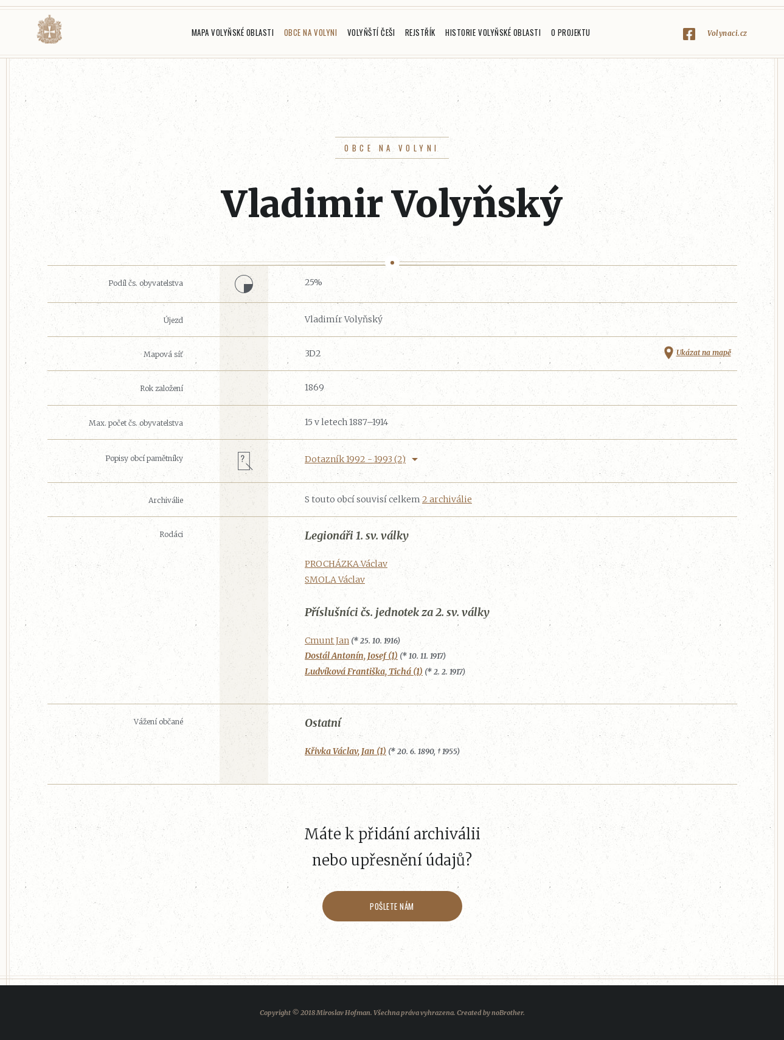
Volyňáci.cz (49, 29)
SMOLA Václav (335, 579)
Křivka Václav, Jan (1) (345, 751)
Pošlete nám (392, 906)
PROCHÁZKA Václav (346, 563)
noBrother (507, 1012)
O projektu (571, 32)
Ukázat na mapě (703, 352)
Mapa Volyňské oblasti (233, 32)
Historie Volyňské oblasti (493, 32)
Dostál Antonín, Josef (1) (351, 655)
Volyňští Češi (371, 32)
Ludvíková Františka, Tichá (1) (364, 671)
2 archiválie (447, 499)
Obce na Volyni (310, 32)
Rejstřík (420, 32)
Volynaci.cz (727, 33)
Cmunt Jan (327, 640)
